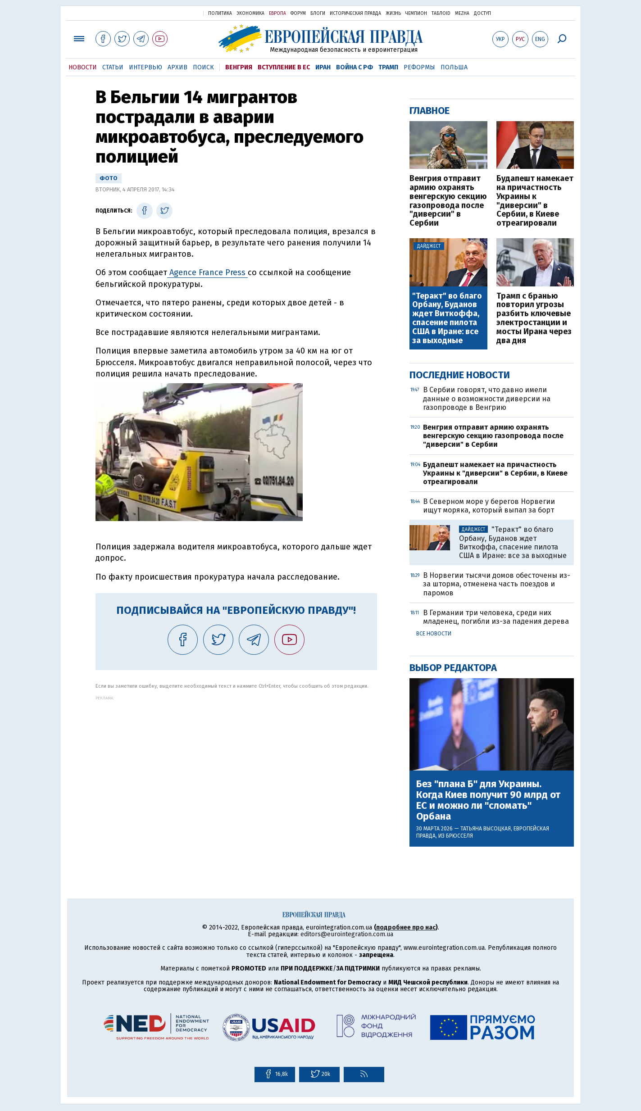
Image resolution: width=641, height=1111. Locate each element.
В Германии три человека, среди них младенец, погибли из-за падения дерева (496, 617)
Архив (177, 67)
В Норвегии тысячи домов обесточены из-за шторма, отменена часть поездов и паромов (496, 584)
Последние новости (459, 375)
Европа (277, 13)
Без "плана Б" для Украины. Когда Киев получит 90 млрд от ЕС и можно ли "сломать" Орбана (488, 800)
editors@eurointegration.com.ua (346, 934)
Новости (82, 67)
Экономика (250, 13)
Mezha (462, 13)
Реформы (419, 67)
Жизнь (393, 13)
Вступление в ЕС (284, 67)
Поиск (203, 67)
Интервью (145, 67)
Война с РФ (354, 67)
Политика (220, 13)
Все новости (433, 633)
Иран (323, 67)
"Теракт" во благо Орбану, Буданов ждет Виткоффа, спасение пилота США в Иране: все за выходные (447, 318)
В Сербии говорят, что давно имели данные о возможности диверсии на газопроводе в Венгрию (486, 398)
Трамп (388, 67)
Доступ (482, 13)
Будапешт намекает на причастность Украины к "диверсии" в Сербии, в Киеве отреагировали (534, 201)
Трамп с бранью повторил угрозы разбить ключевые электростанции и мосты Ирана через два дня (534, 318)
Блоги (317, 13)
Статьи (112, 67)
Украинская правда (174, 12)
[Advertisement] (236, 763)
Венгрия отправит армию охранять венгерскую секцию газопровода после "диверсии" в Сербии (448, 201)
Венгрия (238, 67)
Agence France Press (207, 272)
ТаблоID (441, 13)
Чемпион (416, 13)
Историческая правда (355, 13)
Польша (454, 67)
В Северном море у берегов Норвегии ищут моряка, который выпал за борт (489, 505)
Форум (298, 13)
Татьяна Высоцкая (485, 828)
